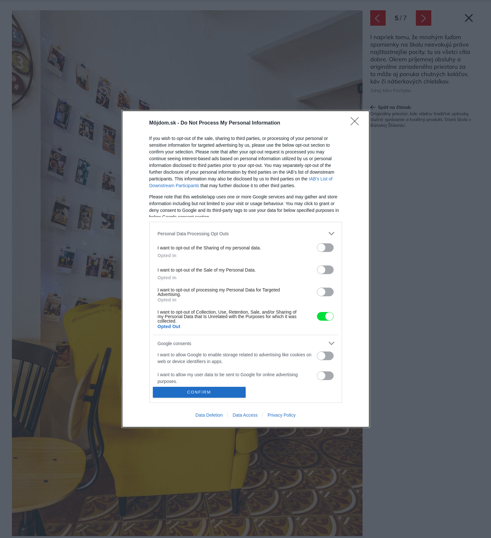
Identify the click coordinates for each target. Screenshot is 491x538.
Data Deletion (209, 415)
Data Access (245, 415)
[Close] (357, 123)
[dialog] (245, 269)
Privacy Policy (281, 415)
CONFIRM (199, 391)
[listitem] (246, 233)
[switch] (325, 247)
